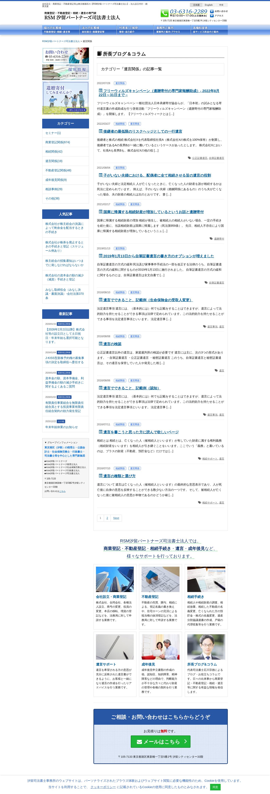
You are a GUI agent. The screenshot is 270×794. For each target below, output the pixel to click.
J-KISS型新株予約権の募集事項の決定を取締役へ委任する (64, 360)
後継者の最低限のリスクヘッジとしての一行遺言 (140, 132)
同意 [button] (215, 787)
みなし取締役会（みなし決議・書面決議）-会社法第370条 (64, 294)
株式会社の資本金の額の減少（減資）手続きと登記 (64, 277)
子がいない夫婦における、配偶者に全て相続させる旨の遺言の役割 (155, 175)
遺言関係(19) (53, 161)
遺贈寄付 (219, 238)
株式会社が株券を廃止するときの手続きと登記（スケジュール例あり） (64, 246)
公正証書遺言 (199, 158)
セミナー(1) (53, 133)
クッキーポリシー (103, 787)
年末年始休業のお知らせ (61, 427)
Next (116, 518)
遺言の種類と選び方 (117, 476)
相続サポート (209, 458)
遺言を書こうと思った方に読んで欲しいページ (139, 432)
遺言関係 (120, 83)
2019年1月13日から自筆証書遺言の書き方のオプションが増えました (156, 256)
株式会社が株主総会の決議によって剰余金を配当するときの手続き (64, 228)
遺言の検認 (110, 344)
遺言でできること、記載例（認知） (130, 388)
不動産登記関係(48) (58, 170)
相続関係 (120, 124)
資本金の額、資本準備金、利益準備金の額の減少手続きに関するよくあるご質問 (64, 382)
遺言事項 (212, 326)
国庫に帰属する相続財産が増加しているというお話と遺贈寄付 (151, 212)
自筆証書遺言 (216, 158)
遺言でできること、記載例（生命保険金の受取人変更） (146, 300)
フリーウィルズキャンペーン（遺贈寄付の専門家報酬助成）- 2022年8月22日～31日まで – (159, 93)
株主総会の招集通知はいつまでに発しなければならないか (64, 263)
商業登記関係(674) (57, 142)
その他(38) (52, 198)
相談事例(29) (53, 189)
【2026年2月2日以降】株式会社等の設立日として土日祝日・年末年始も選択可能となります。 (65, 336)
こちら (62, 491)
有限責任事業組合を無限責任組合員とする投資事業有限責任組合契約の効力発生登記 (64, 407)
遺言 (221, 326)
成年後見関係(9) (56, 179)
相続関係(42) (53, 151)
